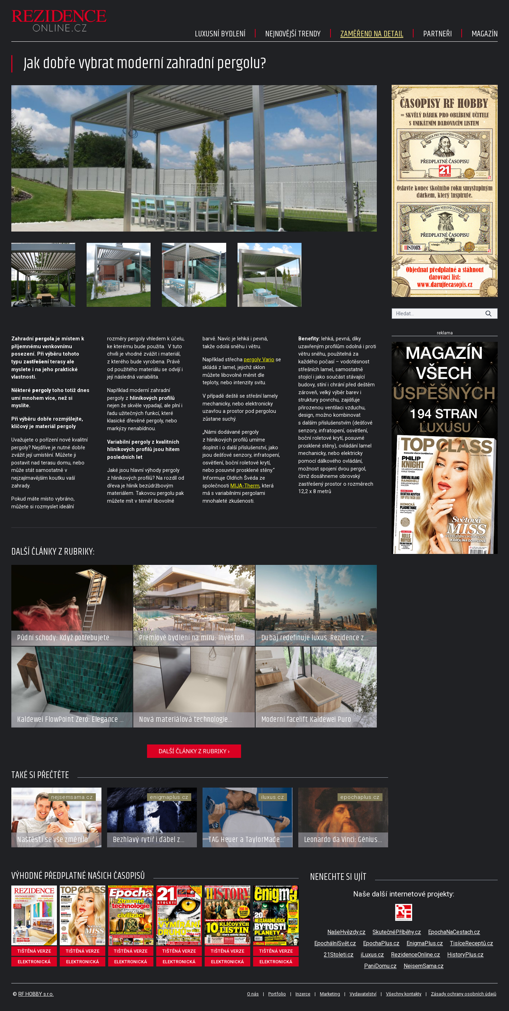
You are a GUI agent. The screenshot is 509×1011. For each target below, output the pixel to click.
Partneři (437, 34)
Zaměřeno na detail (371, 34)
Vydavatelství (363, 994)
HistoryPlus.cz (465, 954)
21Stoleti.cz (338, 954)
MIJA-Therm (244, 486)
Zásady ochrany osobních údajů (463, 994)
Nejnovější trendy (293, 34)
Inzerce (303, 994)
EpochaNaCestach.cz (454, 932)
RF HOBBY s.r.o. (36, 994)
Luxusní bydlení (220, 34)
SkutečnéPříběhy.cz (397, 932)
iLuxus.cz (372, 954)
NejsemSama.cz (424, 966)
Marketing (330, 994)
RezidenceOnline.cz (415, 954)
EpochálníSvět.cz (335, 943)
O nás (253, 994)
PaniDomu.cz (380, 966)
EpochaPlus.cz (381, 943)
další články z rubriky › (193, 751)
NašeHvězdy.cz (346, 932)
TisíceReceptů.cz (471, 943)
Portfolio (277, 994)
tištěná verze (34, 951)
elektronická (34, 961)
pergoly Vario (259, 360)
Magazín (485, 34)
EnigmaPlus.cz (424, 943)
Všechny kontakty (403, 994)
